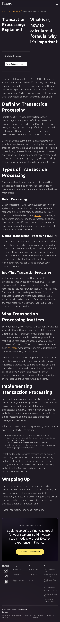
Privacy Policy (17, 569)
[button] (56, 3)
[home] (7, 3)
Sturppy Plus (33, 574)
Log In (31, 580)
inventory (12, 347)
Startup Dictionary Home (11, 11)
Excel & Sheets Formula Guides (49, 600)
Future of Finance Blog (49, 570)
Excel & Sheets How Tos (50, 595)
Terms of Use (17, 574)
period (37, 215)
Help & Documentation (49, 586)
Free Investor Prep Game (50, 581)
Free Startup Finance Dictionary (50, 575)
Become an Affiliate (50, 590)
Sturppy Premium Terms (18, 581)
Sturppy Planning (34, 569)
